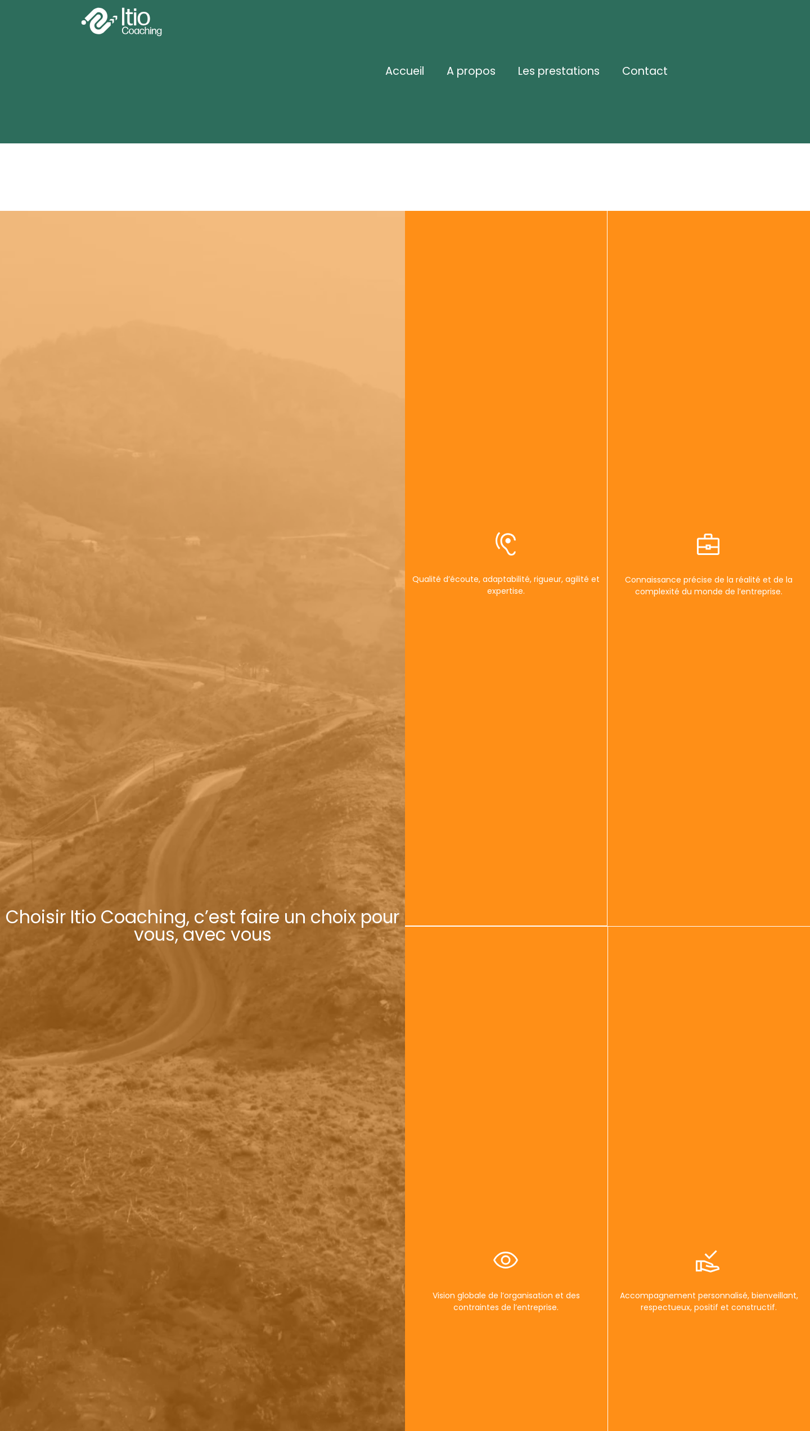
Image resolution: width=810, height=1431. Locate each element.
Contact (645, 71)
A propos (471, 71)
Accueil (404, 71)
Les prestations (559, 71)
